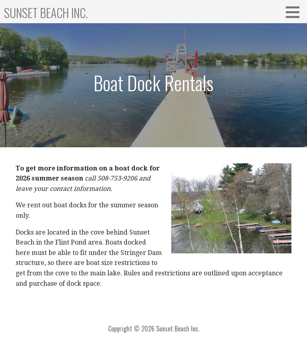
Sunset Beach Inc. (46, 13)
